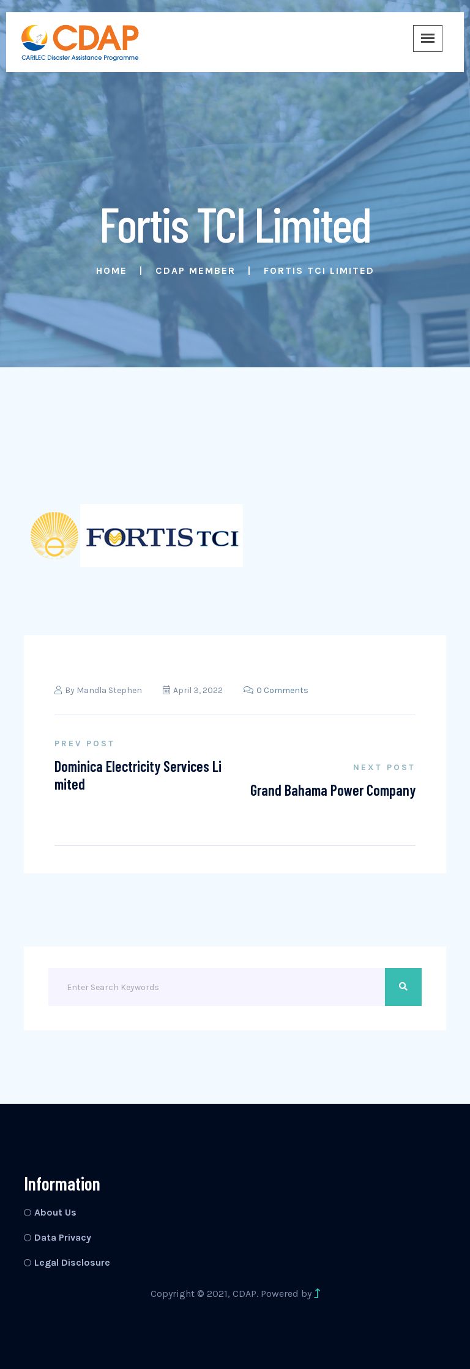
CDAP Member (195, 270)
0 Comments (276, 690)
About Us (55, 1212)
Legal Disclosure (72, 1262)
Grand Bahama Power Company (333, 790)
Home (111, 270)
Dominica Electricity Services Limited (138, 775)
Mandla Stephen (109, 690)
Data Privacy (62, 1237)
